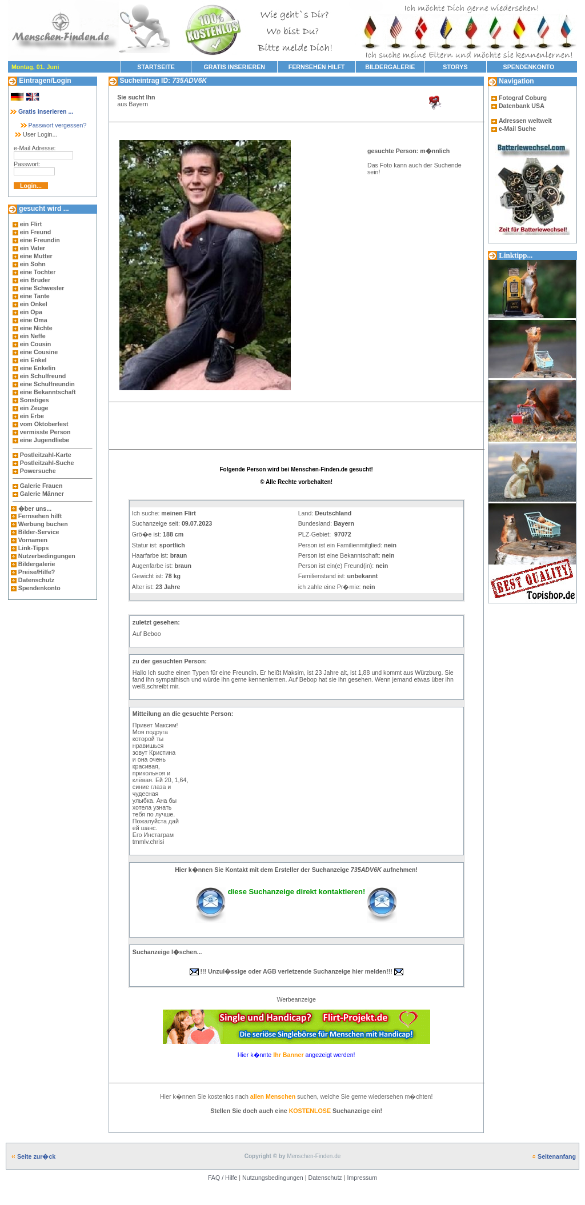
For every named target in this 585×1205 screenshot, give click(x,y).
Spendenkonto (39, 588)
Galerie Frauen (41, 485)
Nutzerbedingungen (46, 556)
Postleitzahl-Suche (47, 462)
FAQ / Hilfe (223, 1177)
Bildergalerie (36, 564)
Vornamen (32, 540)
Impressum (362, 1177)
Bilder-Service (38, 532)
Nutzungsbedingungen (272, 1177)
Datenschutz (35, 580)
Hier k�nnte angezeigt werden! (296, 1054)
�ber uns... (34, 508)
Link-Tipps (33, 548)
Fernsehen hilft (40, 516)
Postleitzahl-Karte (45, 454)
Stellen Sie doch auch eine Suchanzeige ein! (296, 1110)
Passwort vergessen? (53, 125)
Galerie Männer (42, 493)
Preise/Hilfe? (36, 572)
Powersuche (38, 470)
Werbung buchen (43, 524)
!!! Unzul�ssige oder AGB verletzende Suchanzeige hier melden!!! (296, 971)
